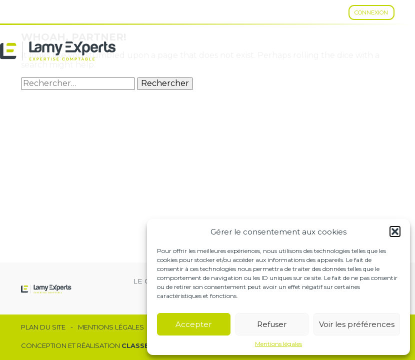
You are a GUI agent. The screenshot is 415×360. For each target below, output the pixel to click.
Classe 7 (139, 346)
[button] (395, 231)
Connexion (371, 12)
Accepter (194, 324)
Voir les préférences (356, 324)
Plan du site (43, 327)
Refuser (271, 324)
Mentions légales (278, 344)
